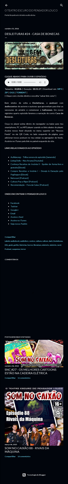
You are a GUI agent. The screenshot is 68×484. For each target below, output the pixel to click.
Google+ (15, 210)
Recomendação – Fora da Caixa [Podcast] (29, 185)
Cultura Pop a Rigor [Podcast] (24, 181)
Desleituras (58, 241)
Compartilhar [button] (10, 237)
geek (11, 245)
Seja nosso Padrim (19, 224)
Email (13, 213)
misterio (45, 245)
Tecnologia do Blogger (34, 475)
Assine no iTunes (18, 220)
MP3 (59, 89)
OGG (12, 92)
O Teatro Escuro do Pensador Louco (31, 10)
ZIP (6, 92)
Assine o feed (17, 217)
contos (32, 241)
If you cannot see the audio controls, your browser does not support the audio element (27, 82)
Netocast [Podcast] (19, 178)
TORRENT (21, 92)
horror (30, 245)
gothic (16, 245)
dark (51, 241)
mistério (53, 245)
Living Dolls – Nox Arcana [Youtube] (27, 160)
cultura (39, 241)
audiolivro (24, 241)
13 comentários (24, 456)
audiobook (15, 241)
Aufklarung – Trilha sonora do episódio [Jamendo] (33, 157)
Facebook (15, 203)
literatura (37, 245)
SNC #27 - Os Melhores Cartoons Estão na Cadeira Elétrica (30, 371)
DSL (6, 245)
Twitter (14, 206)
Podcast (8, 249)
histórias (23, 245)
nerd (59, 245)
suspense (16, 249)
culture (45, 241)
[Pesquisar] (61, 4)
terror (23, 249)
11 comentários (24, 378)
